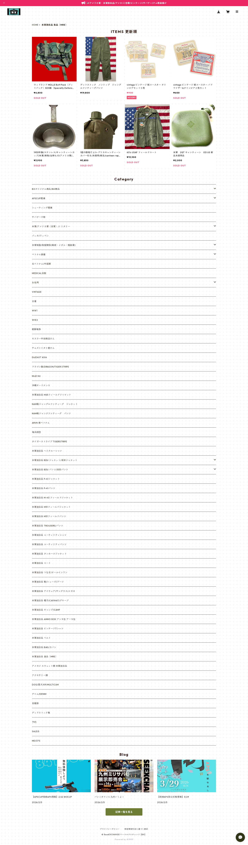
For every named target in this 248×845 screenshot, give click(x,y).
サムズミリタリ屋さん (43, 348)
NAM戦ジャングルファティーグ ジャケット (55, 404)
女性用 (35, 282)
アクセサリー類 (40, 675)
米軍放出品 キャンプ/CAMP (46, 609)
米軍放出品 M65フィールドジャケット (51, 394)
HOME (35, 24)
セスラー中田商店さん (43, 338)
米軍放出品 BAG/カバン (44, 647)
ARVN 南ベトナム (41, 422)
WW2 (35, 320)
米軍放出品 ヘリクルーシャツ (47, 450)
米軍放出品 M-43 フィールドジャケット (52, 497)
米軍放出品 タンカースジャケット (49, 553)
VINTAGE (37, 292)
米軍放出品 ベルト (41, 638)
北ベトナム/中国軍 (41, 263)
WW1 (34, 310)
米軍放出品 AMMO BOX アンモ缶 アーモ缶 (54, 619)
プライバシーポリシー (110, 829)
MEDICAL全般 (39, 273)
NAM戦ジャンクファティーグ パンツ (51, 413)
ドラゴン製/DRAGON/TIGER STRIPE (50, 366)
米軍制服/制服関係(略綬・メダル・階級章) (54, 245)
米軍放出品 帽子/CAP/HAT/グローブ (50, 600)
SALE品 (36, 731)
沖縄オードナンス (41, 385)
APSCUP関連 (38, 198)
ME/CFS (36, 740)
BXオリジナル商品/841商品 (46, 189)
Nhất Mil (36, 376)
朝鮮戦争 (36, 329)
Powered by (124, 839)
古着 (34, 301)
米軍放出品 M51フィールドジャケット (51, 507)
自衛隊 (35, 703)
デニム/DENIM (39, 694)
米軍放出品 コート (41, 563)
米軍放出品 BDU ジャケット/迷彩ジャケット (54, 460)
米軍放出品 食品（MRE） (44, 656)
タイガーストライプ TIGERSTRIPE (49, 441)
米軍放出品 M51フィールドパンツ (49, 516)
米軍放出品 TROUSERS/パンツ (47, 525)
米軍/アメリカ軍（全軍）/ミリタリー (51, 226)
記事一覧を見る (124, 811)
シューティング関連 (42, 207)
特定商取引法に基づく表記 (136, 829)
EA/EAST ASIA (39, 357)
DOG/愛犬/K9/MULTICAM (45, 684)
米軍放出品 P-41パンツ (43, 488)
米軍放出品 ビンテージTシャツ (48, 628)
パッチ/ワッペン (40, 235)
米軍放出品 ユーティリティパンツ (49, 544)
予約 (34, 722)
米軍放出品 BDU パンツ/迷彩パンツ (50, 469)
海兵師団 (36, 432)
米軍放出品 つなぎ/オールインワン (50, 572)
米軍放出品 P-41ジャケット (46, 479)
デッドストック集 (41, 712)
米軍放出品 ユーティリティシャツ (49, 535)
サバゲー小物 (39, 217)
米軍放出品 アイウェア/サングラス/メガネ (53, 591)
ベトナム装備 (39, 254)
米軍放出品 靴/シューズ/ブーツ (48, 581)
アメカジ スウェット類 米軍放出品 (49, 666)
